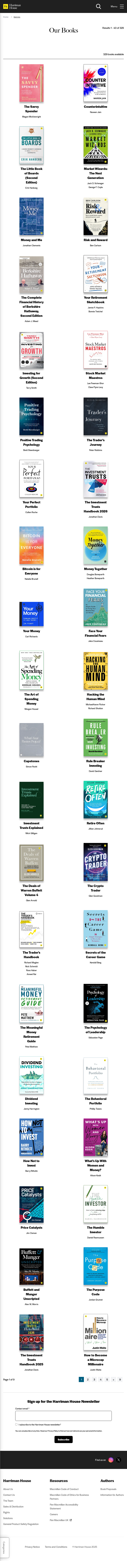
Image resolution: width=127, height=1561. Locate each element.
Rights (6, 1512)
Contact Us (9, 1494)
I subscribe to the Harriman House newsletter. (38, 1424)
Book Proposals (108, 1489)
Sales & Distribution (13, 1506)
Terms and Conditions (56, 1546)
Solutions (8, 1518)
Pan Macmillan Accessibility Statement (64, 1506)
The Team (8, 1500)
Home (6, 17)
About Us (8, 1489)
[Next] (113, 1379)
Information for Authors (112, 1494)
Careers (54, 1514)
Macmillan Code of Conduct (64, 1489)
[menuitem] (21, 1480)
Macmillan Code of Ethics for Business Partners (69, 1496)
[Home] (12, 6)
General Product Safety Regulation (21, 1524)
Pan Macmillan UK (61, 1520)
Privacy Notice (32, 1546)
